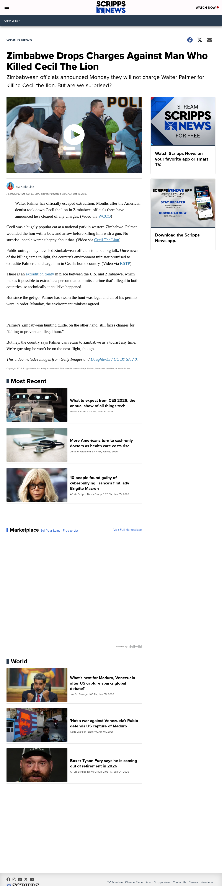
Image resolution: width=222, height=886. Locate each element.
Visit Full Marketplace (127, 530)
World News (19, 40)
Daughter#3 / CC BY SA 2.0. (114, 359)
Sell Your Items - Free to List (59, 531)
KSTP (125, 263)
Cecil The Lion (107, 240)
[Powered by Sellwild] (135, 646)
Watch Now (207, 7)
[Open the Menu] (6, 7)
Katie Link (27, 186)
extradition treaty (40, 274)
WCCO (104, 216)
